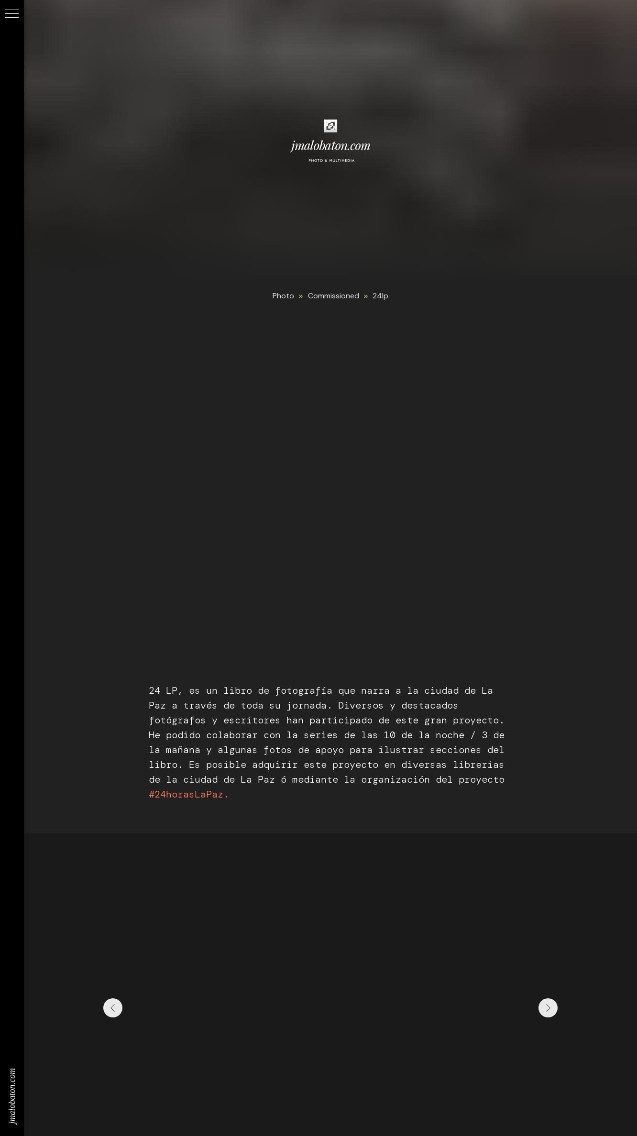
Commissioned (333, 295)
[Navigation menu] (12, 14)
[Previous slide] (112, 1007)
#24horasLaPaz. (189, 794)
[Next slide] (548, 1007)
